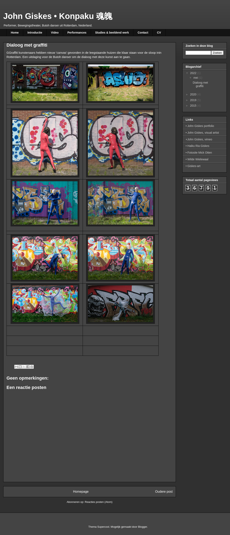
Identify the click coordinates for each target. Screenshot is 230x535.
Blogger (142, 526)
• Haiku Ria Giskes (197, 145)
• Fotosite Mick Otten (199, 152)
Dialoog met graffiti (200, 84)
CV (159, 32)
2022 (193, 73)
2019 (193, 100)
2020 (193, 94)
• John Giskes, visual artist (202, 132)
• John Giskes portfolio (200, 126)
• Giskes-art (193, 166)
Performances (76, 32)
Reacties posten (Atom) (99, 501)
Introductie (34, 32)
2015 (193, 105)
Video (55, 32)
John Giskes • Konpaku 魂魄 (57, 16)
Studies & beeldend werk (112, 32)
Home (15, 32)
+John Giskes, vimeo (199, 139)
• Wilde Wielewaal (197, 159)
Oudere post (164, 491)
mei (196, 77)
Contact (143, 32)
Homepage (81, 491)
